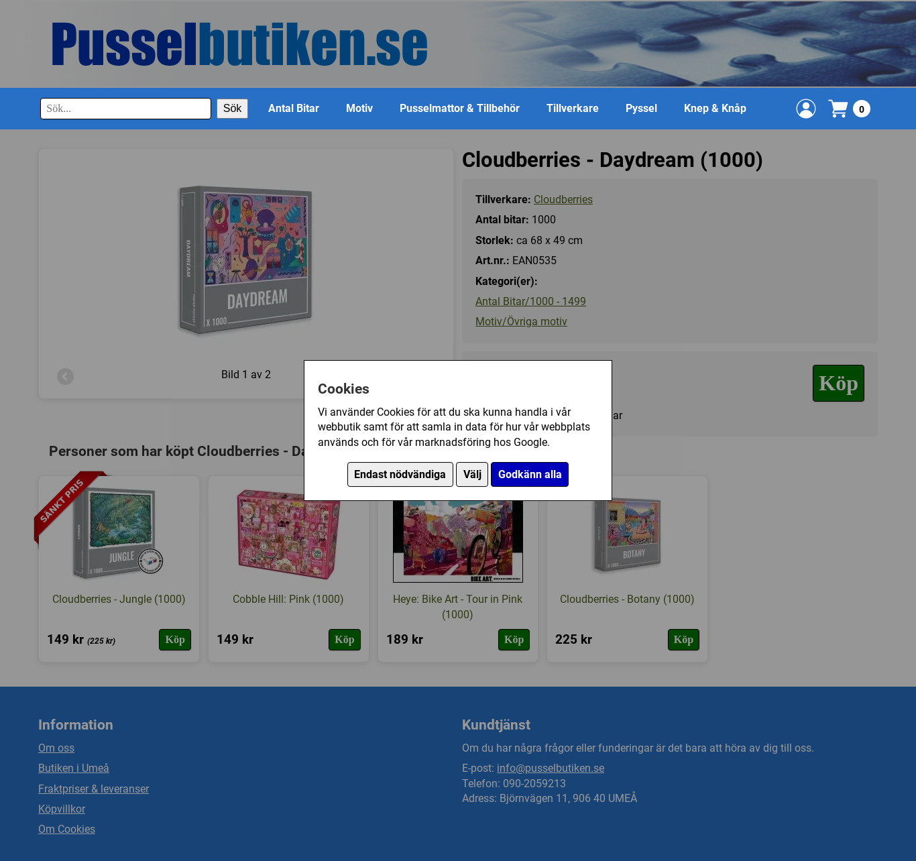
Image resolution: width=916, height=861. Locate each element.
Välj (472, 474)
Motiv (359, 108)
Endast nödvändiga (400, 474)
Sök (232, 108)
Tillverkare (573, 108)
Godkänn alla (530, 474)
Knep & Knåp (715, 108)
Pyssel (641, 108)
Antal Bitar (293, 108)
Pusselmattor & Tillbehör (460, 108)
